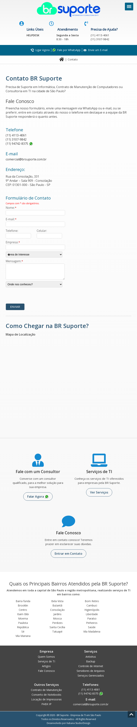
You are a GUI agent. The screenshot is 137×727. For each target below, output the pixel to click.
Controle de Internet (90, 666)
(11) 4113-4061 (16, 135)
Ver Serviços (99, 492)
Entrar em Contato (68, 553)
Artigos (46, 666)
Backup (90, 661)
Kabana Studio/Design (78, 723)
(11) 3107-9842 (16, 139)
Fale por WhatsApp (68, 50)
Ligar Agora (42, 50)
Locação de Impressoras (46, 699)
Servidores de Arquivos (91, 671)
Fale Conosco (46, 671)
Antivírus (91, 656)
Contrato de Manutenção (46, 690)
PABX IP (46, 704)
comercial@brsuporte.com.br (26, 159)
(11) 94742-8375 (17, 144)
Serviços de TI (46, 661)
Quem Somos (46, 656)
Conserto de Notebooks (46, 694)
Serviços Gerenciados (91, 675)
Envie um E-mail (97, 50)
